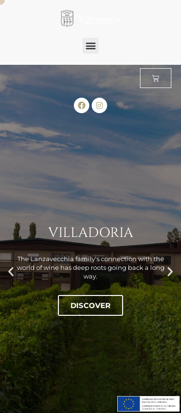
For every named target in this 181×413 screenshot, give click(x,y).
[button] (90, 46)
